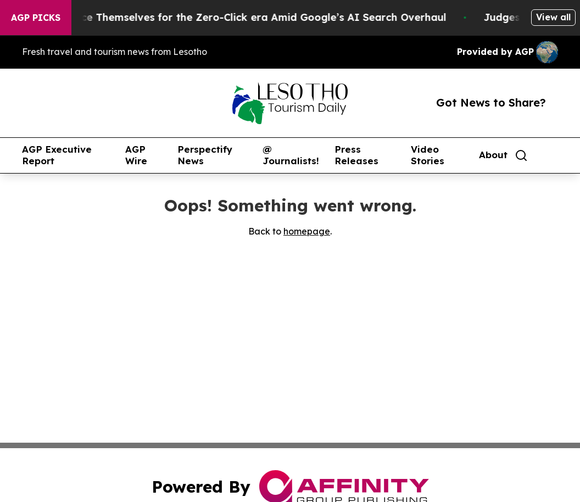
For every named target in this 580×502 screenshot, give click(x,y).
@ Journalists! (291, 155)
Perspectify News (204, 155)
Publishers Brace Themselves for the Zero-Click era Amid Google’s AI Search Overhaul (236, 17)
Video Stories (427, 155)
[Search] (521, 155)
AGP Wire (136, 155)
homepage (306, 231)
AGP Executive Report (57, 155)
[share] (550, 155)
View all (553, 17)
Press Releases (356, 155)
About (493, 154)
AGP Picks (35, 17)
